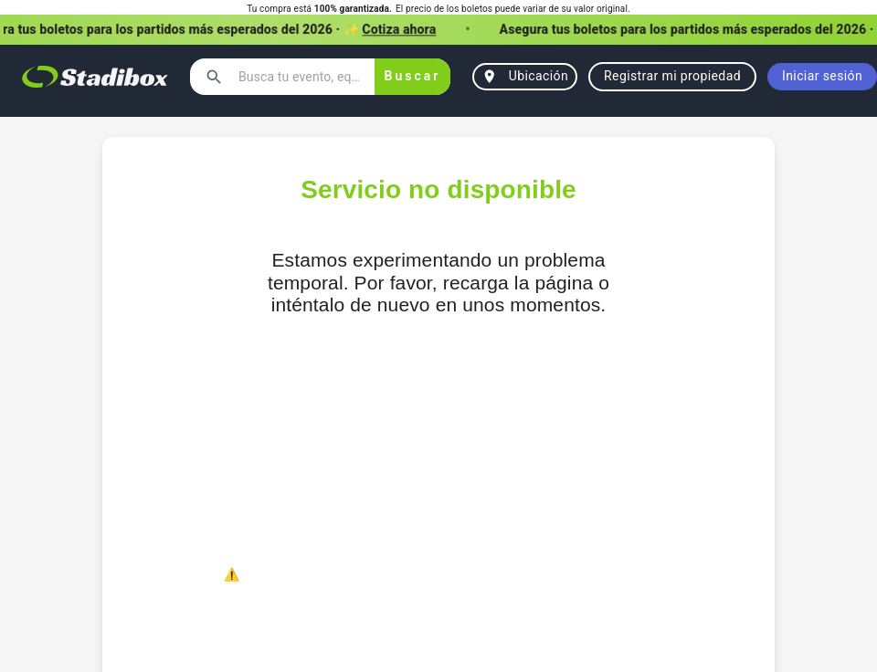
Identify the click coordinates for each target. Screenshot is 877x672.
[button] (438, 30)
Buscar (413, 76)
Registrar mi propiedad (672, 76)
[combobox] (299, 76)
